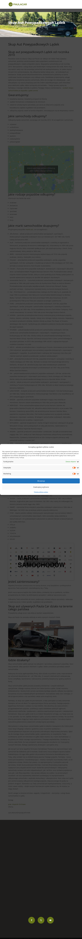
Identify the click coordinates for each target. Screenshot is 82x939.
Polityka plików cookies (41, 492)
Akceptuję (41, 481)
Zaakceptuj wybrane (41, 487)
